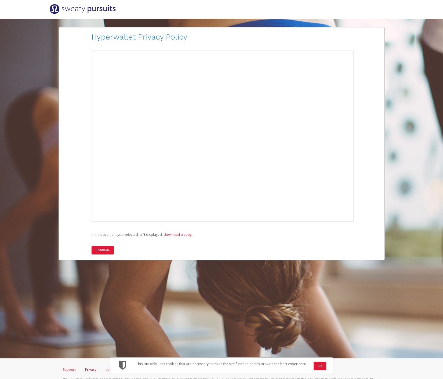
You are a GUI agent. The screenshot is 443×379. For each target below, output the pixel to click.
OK (320, 365)
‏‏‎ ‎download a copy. (177, 234)
